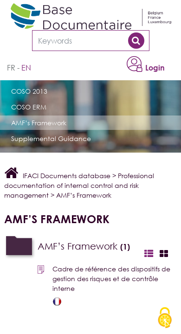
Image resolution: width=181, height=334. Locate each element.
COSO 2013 (29, 91)
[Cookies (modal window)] (165, 318)
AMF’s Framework (38, 123)
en (26, 67)
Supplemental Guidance (51, 138)
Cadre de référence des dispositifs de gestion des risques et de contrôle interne (111, 278)
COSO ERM (28, 107)
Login (155, 67)
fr (11, 67)
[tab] (92, 246)
